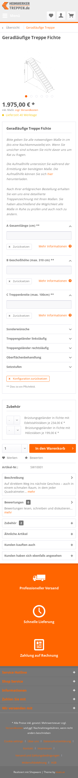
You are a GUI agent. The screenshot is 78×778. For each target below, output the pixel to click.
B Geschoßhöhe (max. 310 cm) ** (39, 260)
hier (50, 174)
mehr (31, 492)
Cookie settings (13, 741)
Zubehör (14, 523)
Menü (11, 15)
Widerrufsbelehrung (34, 762)
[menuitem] (11, 16)
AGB (53, 762)
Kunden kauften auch (19, 545)
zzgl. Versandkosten (26, 110)
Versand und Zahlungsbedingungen (37, 755)
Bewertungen (14, 502)
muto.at (60, 772)
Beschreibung (14, 478)
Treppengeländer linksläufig (39, 339)
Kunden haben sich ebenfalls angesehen (33, 556)
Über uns (33, 741)
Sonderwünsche (39, 329)
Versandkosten (14, 728)
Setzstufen (39, 367)
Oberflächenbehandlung (39, 357)
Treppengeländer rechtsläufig (39, 348)
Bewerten (34, 458)
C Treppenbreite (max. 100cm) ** (39, 295)
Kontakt (28, 748)
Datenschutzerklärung (57, 741)
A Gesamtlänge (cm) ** (39, 226)
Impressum (45, 748)
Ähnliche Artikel (15, 534)
